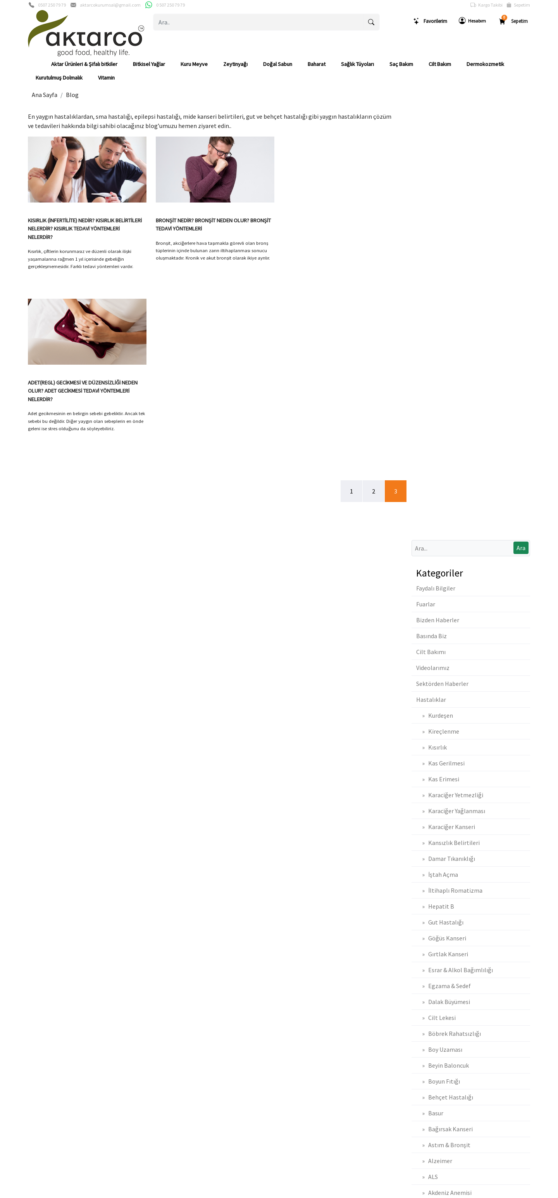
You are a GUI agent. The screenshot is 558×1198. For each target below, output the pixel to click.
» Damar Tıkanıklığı (445, 427)
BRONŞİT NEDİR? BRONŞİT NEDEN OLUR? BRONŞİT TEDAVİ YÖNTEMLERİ (213, 224)
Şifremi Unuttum (172, 971)
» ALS (427, 745)
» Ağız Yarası (436, 809)
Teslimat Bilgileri (423, 946)
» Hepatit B (435, 475)
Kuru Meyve (194, 64)
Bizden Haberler (437, 188)
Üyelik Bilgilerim (171, 959)
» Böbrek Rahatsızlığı (448, 602)
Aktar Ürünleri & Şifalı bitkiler (84, 64)
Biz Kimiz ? (40, 959)
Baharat (317, 64)
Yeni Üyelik (165, 946)
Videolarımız (433, 236)
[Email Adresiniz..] (158, 897)
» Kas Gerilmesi (440, 332)
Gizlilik (35, 984)
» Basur (429, 682)
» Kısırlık (431, 316)
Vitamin (106, 77)
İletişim (36, 971)
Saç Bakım (401, 64)
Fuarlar (425, 173)
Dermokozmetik (485, 64)
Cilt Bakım (440, 64)
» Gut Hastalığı (439, 491)
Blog (72, 95)
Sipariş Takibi (294, 959)
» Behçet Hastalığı (444, 666)
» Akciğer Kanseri (442, 777)
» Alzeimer (434, 729)
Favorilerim (430, 21)
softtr (227, 1191)
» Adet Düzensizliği (445, 841)
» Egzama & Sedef (443, 554)
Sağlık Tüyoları (357, 64)
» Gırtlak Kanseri (442, 522)
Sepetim (518, 5)
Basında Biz (431, 204)
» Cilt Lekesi (436, 586)
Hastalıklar (431, 268)
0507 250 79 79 (52, 5)
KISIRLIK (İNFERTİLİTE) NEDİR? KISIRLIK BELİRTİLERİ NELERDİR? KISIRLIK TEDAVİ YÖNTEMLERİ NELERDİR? (85, 229)
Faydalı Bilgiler (435, 157)
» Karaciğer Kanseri (445, 395)
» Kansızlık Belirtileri (448, 411)
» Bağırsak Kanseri (444, 697)
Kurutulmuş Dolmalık (59, 77)
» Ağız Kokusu (438, 825)
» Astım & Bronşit (443, 713)
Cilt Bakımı (431, 220)
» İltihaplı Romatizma (449, 459)
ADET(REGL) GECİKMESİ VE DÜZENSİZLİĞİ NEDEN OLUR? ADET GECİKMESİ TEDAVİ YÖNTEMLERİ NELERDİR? (338, 229)
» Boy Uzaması (439, 618)
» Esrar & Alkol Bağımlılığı (454, 538)
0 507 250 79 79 (170, 5)
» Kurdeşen (434, 284)
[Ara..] (258, 22)
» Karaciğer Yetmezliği (449, 363)
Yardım (286, 971)
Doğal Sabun (277, 64)
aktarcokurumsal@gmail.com (110, 5)
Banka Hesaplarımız (50, 997)
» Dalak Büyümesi (443, 570)
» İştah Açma (437, 443)
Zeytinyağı (235, 64)
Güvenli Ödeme (46, 1009)
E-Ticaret (271, 1191)
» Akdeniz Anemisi (444, 761)
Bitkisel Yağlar (149, 64)
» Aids (427, 793)
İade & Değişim (422, 959)
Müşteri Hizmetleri (49, 1022)
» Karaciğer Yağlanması (450, 379)
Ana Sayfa (44, 95)
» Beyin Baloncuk (442, 634)
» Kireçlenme (437, 300)
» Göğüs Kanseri (441, 507)
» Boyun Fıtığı (438, 650)
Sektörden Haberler (442, 252)
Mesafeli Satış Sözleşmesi (435, 971)
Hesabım (472, 20)
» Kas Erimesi (437, 347)
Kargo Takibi (486, 5)
